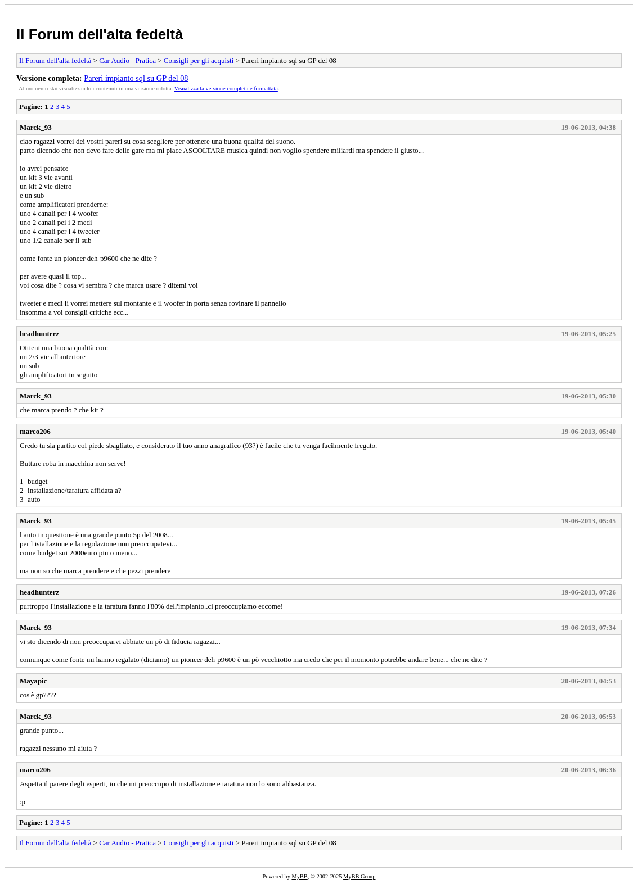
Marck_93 (36, 127)
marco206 (35, 431)
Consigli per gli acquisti (199, 60)
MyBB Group (359, 876)
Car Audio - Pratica (127, 60)
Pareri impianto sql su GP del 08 (136, 78)
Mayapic (33, 681)
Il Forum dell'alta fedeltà (99, 34)
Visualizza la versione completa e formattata (226, 88)
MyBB (299, 876)
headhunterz (39, 333)
